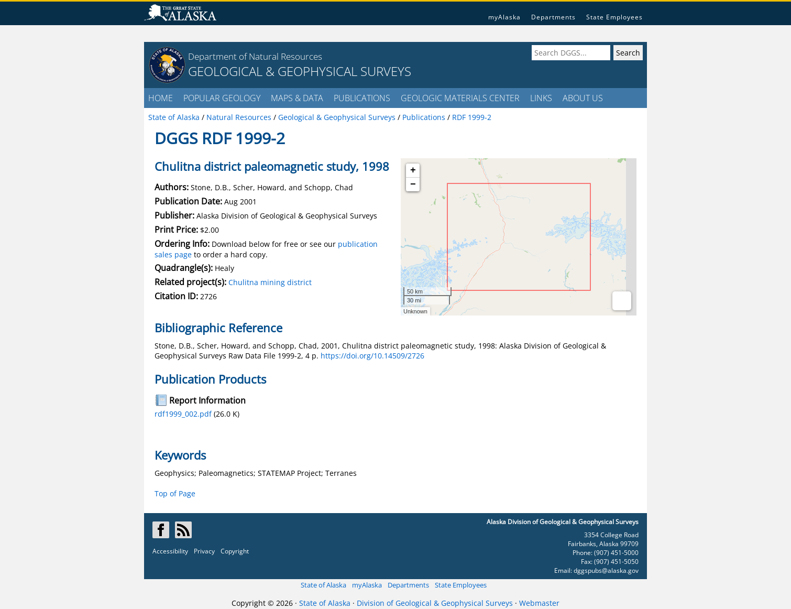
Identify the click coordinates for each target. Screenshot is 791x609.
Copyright (235, 551)
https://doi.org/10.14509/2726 (372, 356)
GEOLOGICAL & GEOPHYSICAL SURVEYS (299, 71)
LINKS (541, 98)
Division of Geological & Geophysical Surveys (435, 603)
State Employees (614, 17)
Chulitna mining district (270, 282)
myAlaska (504, 17)
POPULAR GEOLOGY (221, 98)
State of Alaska (323, 585)
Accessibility (170, 551)
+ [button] (413, 170)
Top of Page (175, 493)
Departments (553, 17)
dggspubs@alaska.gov (606, 570)
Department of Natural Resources (255, 56)
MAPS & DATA (297, 98)
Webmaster (539, 603)
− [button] (413, 184)
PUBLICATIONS (362, 98)
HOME (160, 98)
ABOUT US (583, 98)
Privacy (204, 551)
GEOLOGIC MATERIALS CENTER (460, 98)
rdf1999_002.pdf (183, 414)
